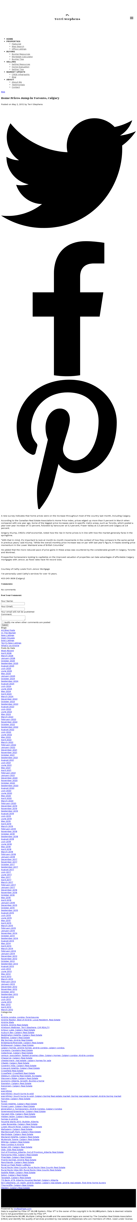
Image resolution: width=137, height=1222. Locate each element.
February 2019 (8, 829)
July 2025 (6, 669)
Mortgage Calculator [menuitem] (22, 56)
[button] (3, 1194)
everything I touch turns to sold (17, 1094)
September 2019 (9, 812)
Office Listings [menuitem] (19, 49)
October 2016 (8, 896)
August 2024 (7, 684)
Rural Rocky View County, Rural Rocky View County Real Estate (33, 1168)
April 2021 (6, 771)
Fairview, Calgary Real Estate (15, 1099)
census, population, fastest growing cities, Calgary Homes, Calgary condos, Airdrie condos (47, 1056)
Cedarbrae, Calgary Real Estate (17, 1053)
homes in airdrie (9, 1120)
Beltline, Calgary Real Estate (15, 1038)
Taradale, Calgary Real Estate (16, 1178)
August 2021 (7, 761)
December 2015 (9, 906)
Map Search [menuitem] (18, 46)
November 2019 (9, 809)
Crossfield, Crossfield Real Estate (18, 1074)
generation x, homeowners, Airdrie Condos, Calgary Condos (31, 1109)
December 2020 (9, 778)
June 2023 (6, 712)
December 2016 (9, 890)
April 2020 (6, 799)
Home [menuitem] (9, 39)
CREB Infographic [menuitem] (21, 74)
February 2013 (8, 982)
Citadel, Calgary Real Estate (15, 1064)
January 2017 (8, 888)
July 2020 (6, 791)
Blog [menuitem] (14, 77)
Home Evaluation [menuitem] (20, 67)
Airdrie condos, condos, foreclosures (20, 1018)
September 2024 (9, 682)
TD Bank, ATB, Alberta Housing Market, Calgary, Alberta (29, 1181)
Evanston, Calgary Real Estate (16, 1084)
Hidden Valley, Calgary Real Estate (18, 1117)
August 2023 (7, 707)
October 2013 (8, 962)
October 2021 (8, 756)
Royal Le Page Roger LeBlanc (16, 1165)
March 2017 (7, 883)
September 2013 (9, 964)
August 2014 (7, 941)
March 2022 (7, 743)
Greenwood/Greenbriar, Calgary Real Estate (23, 1112)
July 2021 (6, 763)
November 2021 (9, 753)
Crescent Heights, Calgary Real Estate (20, 1069)
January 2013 (8, 985)
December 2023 (9, 699)
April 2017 (6, 880)
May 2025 (6, 674)
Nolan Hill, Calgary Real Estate (16, 1148)
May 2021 (6, 768)
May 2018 (6, 847)
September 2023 (9, 705)
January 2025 (8, 677)
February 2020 (8, 804)
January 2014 (8, 954)
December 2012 (9, 987)
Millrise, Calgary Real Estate (15, 1142)
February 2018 (8, 855)
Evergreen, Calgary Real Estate (16, 1086)
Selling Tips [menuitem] (18, 69)
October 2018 (8, 834)
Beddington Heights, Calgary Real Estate (21, 1036)
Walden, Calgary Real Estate (15, 1188)
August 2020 (7, 789)
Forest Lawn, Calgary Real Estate (18, 1107)
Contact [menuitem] (16, 87)
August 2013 (7, 967)
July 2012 (6, 1000)
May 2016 (6, 898)
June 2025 (6, 671)
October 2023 (8, 702)
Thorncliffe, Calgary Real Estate (17, 1186)
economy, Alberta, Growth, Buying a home (22, 1081)
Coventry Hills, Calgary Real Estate (18, 1066)
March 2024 (7, 697)
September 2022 (9, 728)
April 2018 (6, 850)
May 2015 (6, 921)
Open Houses (8, 638)
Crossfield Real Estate (12, 1071)
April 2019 (6, 824)
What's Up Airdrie (10, 646)
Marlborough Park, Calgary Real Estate (21, 1132)
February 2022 (8, 745)
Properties (13, 41)
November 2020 (9, 781)
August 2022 (7, 730)
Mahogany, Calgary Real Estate (16, 1130)
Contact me (114, 1207)
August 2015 (7, 913)
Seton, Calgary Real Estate (14, 1176)
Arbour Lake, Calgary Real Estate (18, 1030)
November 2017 (9, 862)
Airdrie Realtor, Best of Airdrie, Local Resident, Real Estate (30, 1020)
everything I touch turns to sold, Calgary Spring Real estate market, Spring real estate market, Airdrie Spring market (61, 1097)
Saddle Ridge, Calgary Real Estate (18, 1173)
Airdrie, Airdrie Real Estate (14, 1025)
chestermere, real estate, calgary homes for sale (26, 1061)
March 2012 (7, 1010)
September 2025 (9, 664)
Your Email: (7, 606)
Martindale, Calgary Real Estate (17, 1135)
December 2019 (9, 806)
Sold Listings (7, 641)
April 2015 (6, 924)
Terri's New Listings (11, 643)
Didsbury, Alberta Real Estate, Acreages (21, 1076)
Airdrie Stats (7, 1023)
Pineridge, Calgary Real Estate (16, 1158)
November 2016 (9, 893)
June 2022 (6, 735)
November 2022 (9, 722)
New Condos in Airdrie (12, 1145)
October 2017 (8, 865)
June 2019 (6, 819)
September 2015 (9, 911)
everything (6, 1092)
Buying (10, 51)
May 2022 (6, 738)
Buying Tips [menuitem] (18, 59)
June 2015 (6, 918)
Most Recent (7, 651)
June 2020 (6, 794)
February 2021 (8, 773)
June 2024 (6, 689)
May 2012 (6, 1005)
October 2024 (8, 679)
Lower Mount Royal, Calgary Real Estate (21, 1127)
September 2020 (9, 786)
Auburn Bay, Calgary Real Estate (17, 1033)
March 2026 (7, 656)
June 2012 (6, 1002)
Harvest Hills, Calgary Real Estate (18, 1114)
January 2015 (8, 931)
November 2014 (9, 934)
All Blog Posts (8, 631)
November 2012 (9, 990)
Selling (11, 61)
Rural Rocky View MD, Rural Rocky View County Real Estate (31, 1170)
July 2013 (6, 969)
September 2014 (9, 939)
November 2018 (9, 832)
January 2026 (8, 659)
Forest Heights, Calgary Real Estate (19, 1104)
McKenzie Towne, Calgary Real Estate (20, 1140)
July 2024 (6, 687)
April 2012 (6, 1008)
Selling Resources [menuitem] (21, 64)
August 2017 (7, 870)
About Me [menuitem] (17, 82)
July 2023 (6, 710)
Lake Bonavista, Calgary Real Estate (19, 1125)
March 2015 (7, 926)
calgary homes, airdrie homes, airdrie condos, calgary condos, (33, 1048)
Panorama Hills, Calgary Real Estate (19, 1155)
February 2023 (8, 720)
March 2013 (7, 980)
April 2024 (6, 694)
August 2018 (7, 840)
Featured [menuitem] (16, 44)
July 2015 (6, 916)
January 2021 (8, 776)
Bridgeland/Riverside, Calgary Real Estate (22, 1043)
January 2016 (8, 903)
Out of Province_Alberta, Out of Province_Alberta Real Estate (32, 1153)
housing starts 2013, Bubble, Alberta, (20, 1122)
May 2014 (6, 944)
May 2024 (6, 692)
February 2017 (8, 885)
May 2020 (6, 796)
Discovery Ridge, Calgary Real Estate (19, 1079)
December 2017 (9, 860)
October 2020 (8, 784)
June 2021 (6, 766)
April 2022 (6, 740)
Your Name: (7, 601)
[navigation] (68, 63)
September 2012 (9, 995)
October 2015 (8, 908)
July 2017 (6, 873)
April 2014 (6, 946)
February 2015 (8, 929)
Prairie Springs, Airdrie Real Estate (18, 1160)
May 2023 (6, 715)
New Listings (7, 636)
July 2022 (6, 733)
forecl (4, 1102)
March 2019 (7, 827)
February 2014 (8, 952)
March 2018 (7, 852)
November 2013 (9, 959)
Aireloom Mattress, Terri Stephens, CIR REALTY (25, 1028)
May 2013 (6, 974)
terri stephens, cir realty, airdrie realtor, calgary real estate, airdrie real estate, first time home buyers (53, 1183)
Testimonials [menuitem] (18, 84)
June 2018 (6, 845)
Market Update (15, 72)
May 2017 (6, 878)
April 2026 (6, 654)
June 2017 (6, 875)
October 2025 (8, 661)
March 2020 (7, 801)
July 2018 (6, 842)
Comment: (6, 614)
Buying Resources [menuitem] (21, 54)
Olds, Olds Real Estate (12, 1150)
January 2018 (8, 857)
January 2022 (8, 748)
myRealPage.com (22, 1209)
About (10, 79)
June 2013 (6, 972)
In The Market (8, 633)
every (4, 1089)
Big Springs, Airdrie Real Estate (17, 1041)
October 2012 (8, 992)
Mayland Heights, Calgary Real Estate (20, 1137)
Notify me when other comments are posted (26, 623)
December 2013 (9, 957)
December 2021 (9, 750)
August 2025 (7, 666)
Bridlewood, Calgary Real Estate (17, 1046)
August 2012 (7, 997)
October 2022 (8, 725)
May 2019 (6, 822)
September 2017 (9, 868)
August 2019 (7, 814)
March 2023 (7, 717)
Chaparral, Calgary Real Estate (16, 1058)
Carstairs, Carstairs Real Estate (17, 1051)
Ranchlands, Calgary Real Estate (17, 1163)
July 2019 (6, 817)
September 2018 (9, 837)
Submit (5, 626)
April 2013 (6, 977)
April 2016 (6, 901)
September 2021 (9, 758)
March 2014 (7, 949)
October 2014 (8, 936)
